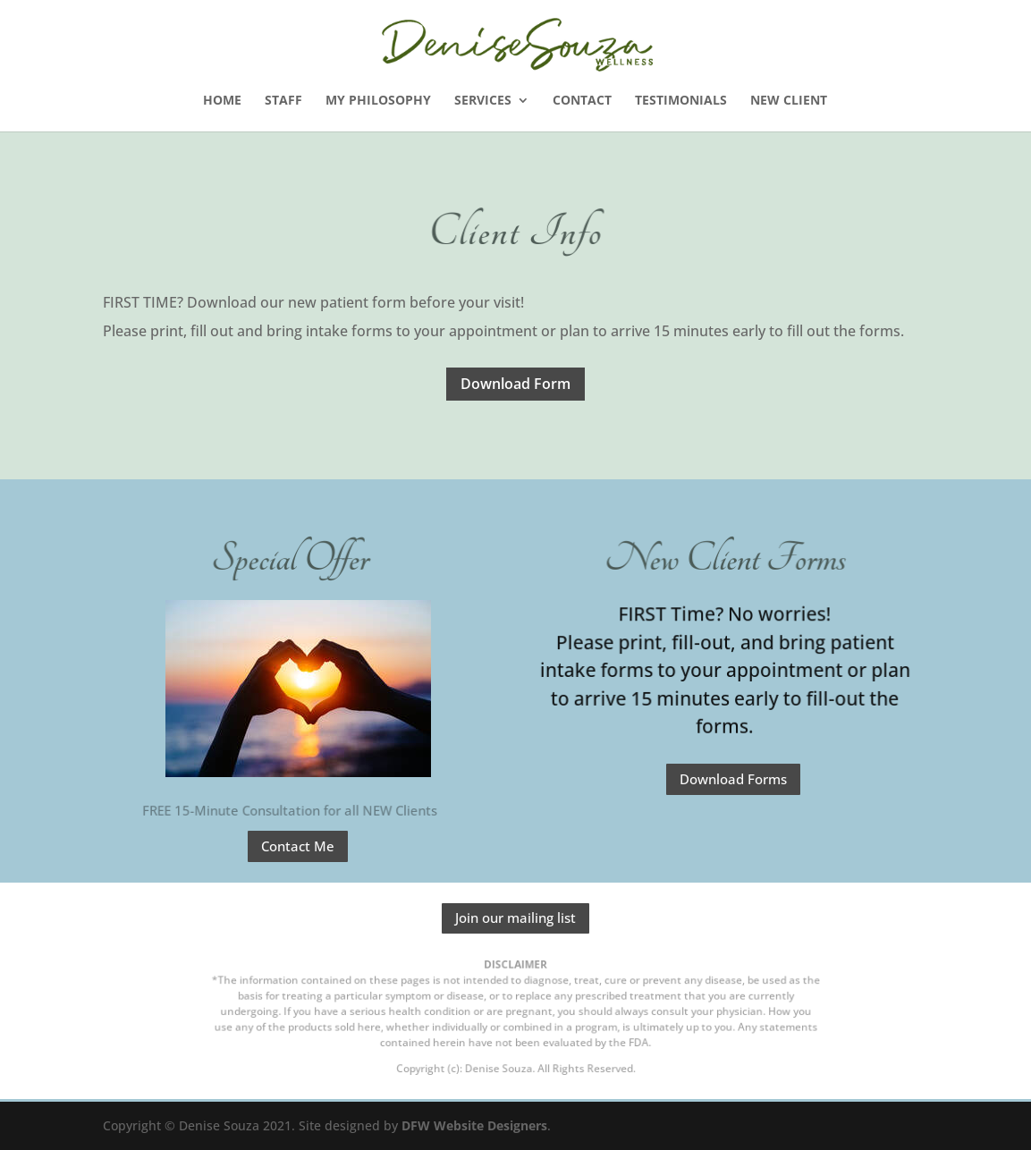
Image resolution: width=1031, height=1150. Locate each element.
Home (222, 101)
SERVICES (482, 101)
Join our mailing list (515, 917)
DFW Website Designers (474, 1125)
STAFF (283, 101)
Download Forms (733, 779)
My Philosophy (378, 101)
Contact (582, 101)
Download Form (515, 383)
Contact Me (297, 846)
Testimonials (681, 101)
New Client (788, 101)
